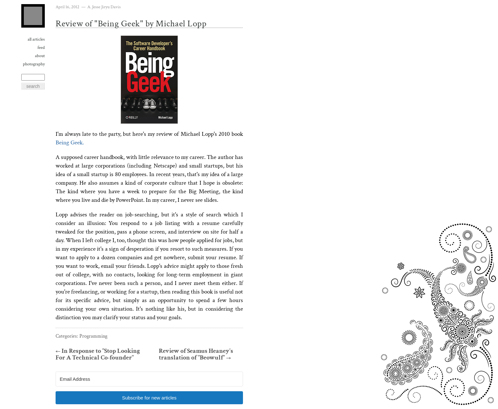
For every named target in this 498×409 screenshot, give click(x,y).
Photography (34, 64)
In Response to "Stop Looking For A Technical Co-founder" (98, 354)
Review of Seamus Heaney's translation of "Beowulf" (196, 354)
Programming (93, 336)
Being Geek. (70, 143)
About (40, 56)
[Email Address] (149, 379)
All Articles (36, 39)
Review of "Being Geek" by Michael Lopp (131, 24)
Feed (41, 47)
